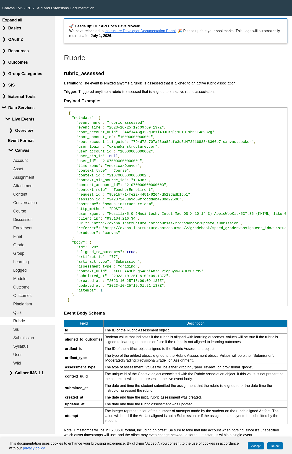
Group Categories (25, 73)
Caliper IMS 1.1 (29, 373)
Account (20, 160)
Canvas (22, 150)
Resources (18, 51)
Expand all (12, 20)
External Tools (22, 96)
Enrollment (22, 228)
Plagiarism (22, 304)
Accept (256, 446)
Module (19, 278)
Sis (16, 329)
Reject (275, 446)
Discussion (23, 219)
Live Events (23, 119)
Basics (14, 28)
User (17, 354)
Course (19, 211)
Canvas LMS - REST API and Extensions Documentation (48, 8)
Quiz (17, 312)
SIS (11, 85)
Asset (18, 169)
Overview (24, 130)
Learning (21, 262)
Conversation (25, 202)
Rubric (19, 321)
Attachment (23, 186)
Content (20, 194)
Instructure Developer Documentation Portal (140, 31)
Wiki (17, 363)
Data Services (21, 107)
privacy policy (33, 448)
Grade (18, 245)
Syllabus (21, 346)
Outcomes (18, 62)
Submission (23, 338)
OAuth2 (15, 39)
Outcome (21, 287)
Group (18, 253)
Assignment (23, 177)
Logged (20, 270)
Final (17, 236)
